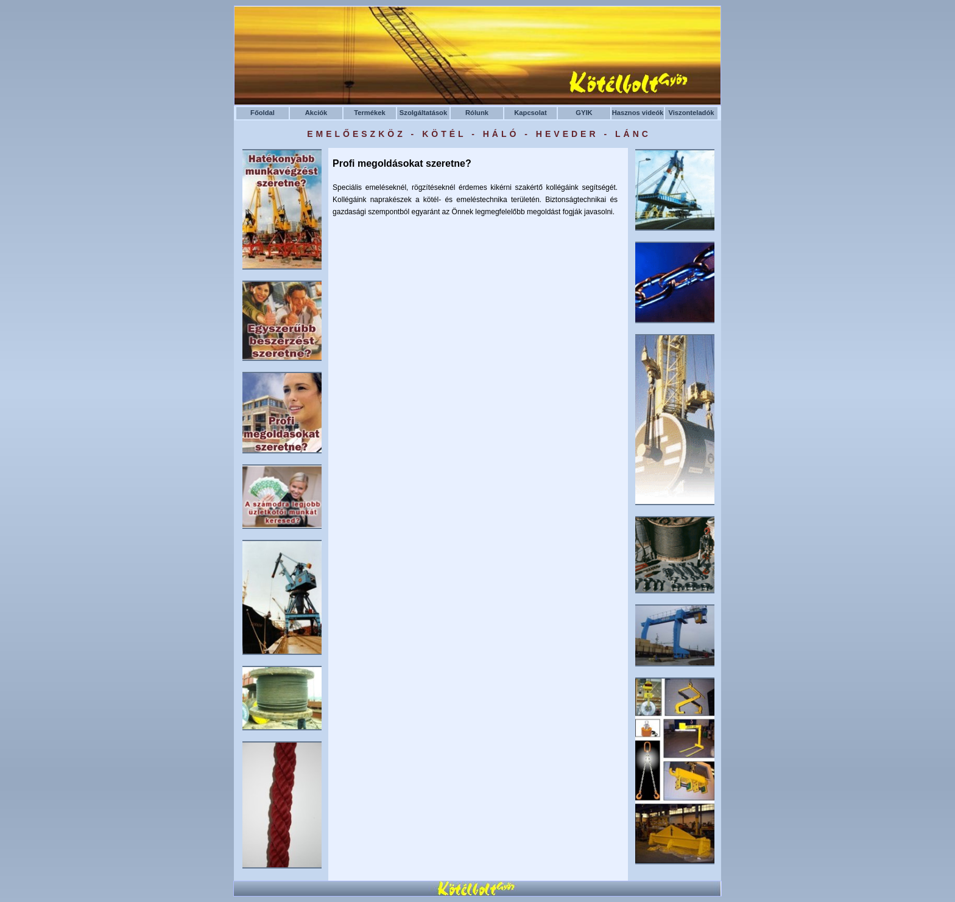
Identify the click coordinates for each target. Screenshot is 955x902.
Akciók (316, 112)
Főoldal (262, 112)
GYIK (584, 112)
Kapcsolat (530, 112)
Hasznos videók (638, 112)
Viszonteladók (691, 112)
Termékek (369, 112)
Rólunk (476, 112)
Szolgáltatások (423, 112)
